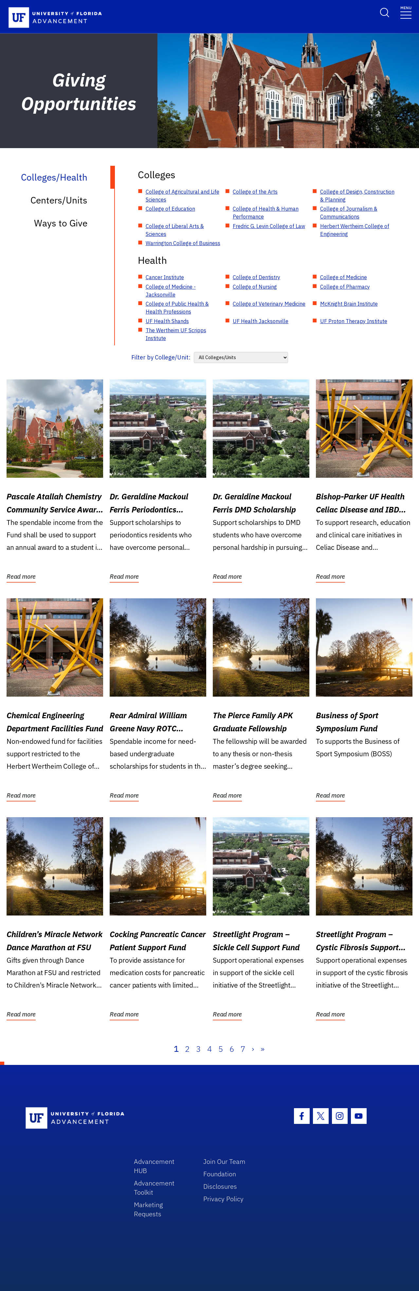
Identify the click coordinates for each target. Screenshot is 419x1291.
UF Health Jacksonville (260, 321)
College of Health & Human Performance (266, 212)
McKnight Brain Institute (349, 303)
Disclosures (220, 1186)
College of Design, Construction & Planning (357, 195)
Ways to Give (60, 223)
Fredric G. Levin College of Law (269, 226)
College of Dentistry (256, 277)
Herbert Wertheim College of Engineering (354, 230)
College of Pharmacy (345, 286)
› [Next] (253, 1049)
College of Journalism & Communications (348, 212)
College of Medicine (343, 277)
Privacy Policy (223, 1198)
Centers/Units (58, 200)
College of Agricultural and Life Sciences (182, 195)
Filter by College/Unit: (161, 357)
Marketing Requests (148, 1209)
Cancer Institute (165, 277)
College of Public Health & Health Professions (177, 307)
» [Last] (262, 1049)
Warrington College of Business (183, 243)
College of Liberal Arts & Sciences (175, 230)
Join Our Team (224, 1161)
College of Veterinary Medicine (269, 303)
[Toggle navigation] (405, 12)
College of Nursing (255, 286)
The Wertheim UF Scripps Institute (176, 334)
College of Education (170, 208)
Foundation (219, 1173)
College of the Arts (255, 191)
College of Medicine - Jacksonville (171, 290)
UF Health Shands (167, 321)
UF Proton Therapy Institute (353, 321)
